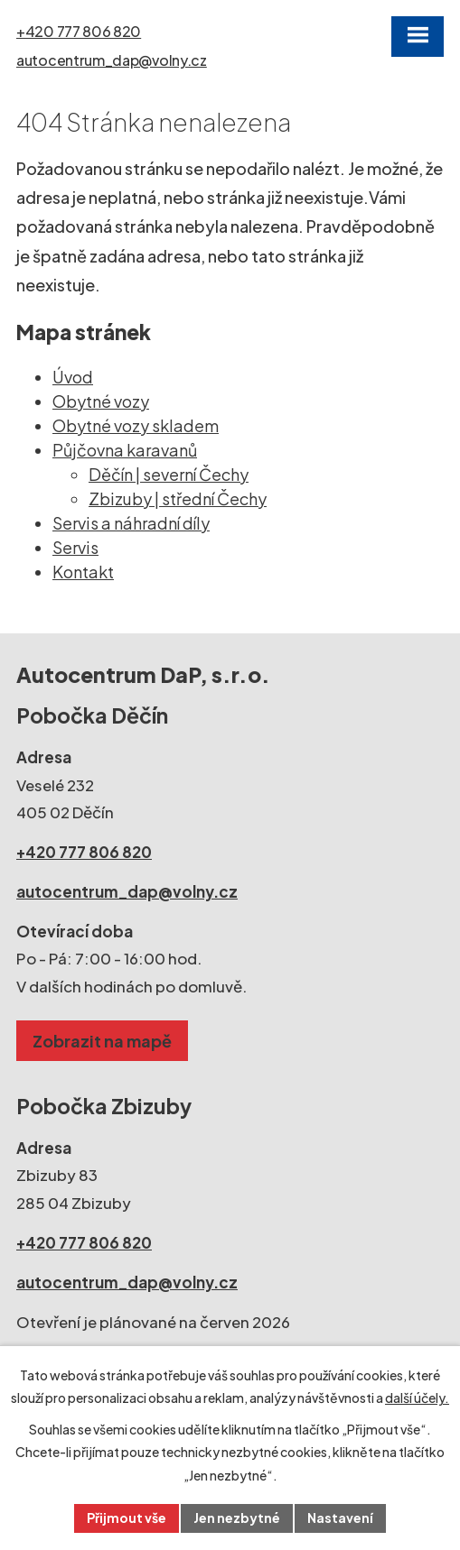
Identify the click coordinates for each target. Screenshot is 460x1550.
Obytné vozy (100, 401)
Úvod (72, 376)
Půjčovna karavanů (124, 449)
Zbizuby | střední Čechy (178, 498)
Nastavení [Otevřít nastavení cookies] (340, 1517)
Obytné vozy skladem (135, 425)
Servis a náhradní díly (131, 522)
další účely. (417, 1397)
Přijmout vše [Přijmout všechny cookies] (126, 1517)
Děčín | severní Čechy (169, 474)
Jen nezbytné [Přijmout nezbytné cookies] (236, 1517)
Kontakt (83, 571)
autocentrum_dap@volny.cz (111, 60)
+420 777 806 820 (78, 32)
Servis (75, 547)
